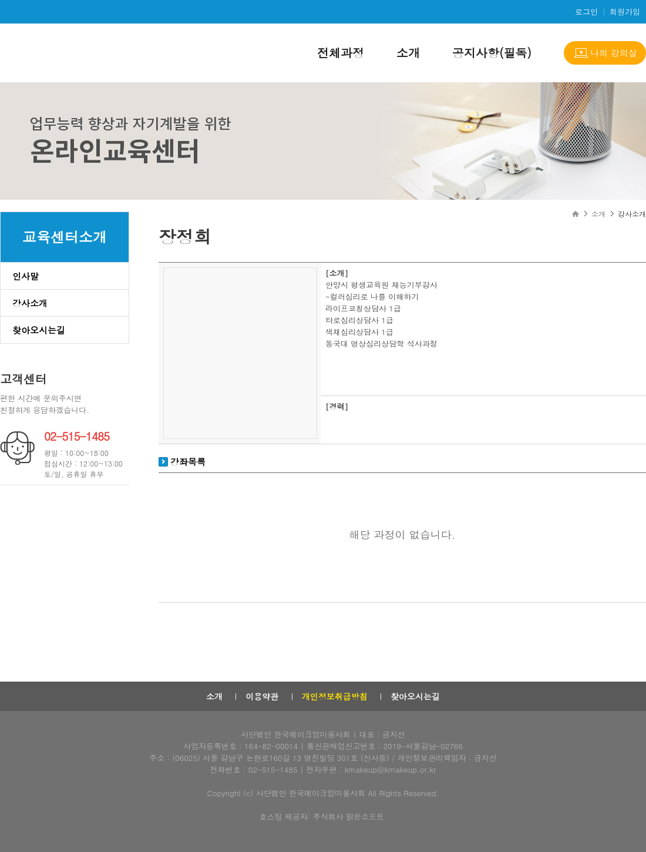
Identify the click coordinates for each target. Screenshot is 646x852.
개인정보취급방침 (335, 696)
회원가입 (625, 11)
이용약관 (261, 696)
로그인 (586, 11)
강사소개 (30, 303)
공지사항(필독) (491, 52)
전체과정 (340, 52)
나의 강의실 (613, 52)
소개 (408, 52)
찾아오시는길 (38, 330)
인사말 (25, 276)
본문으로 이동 (0, 0)
